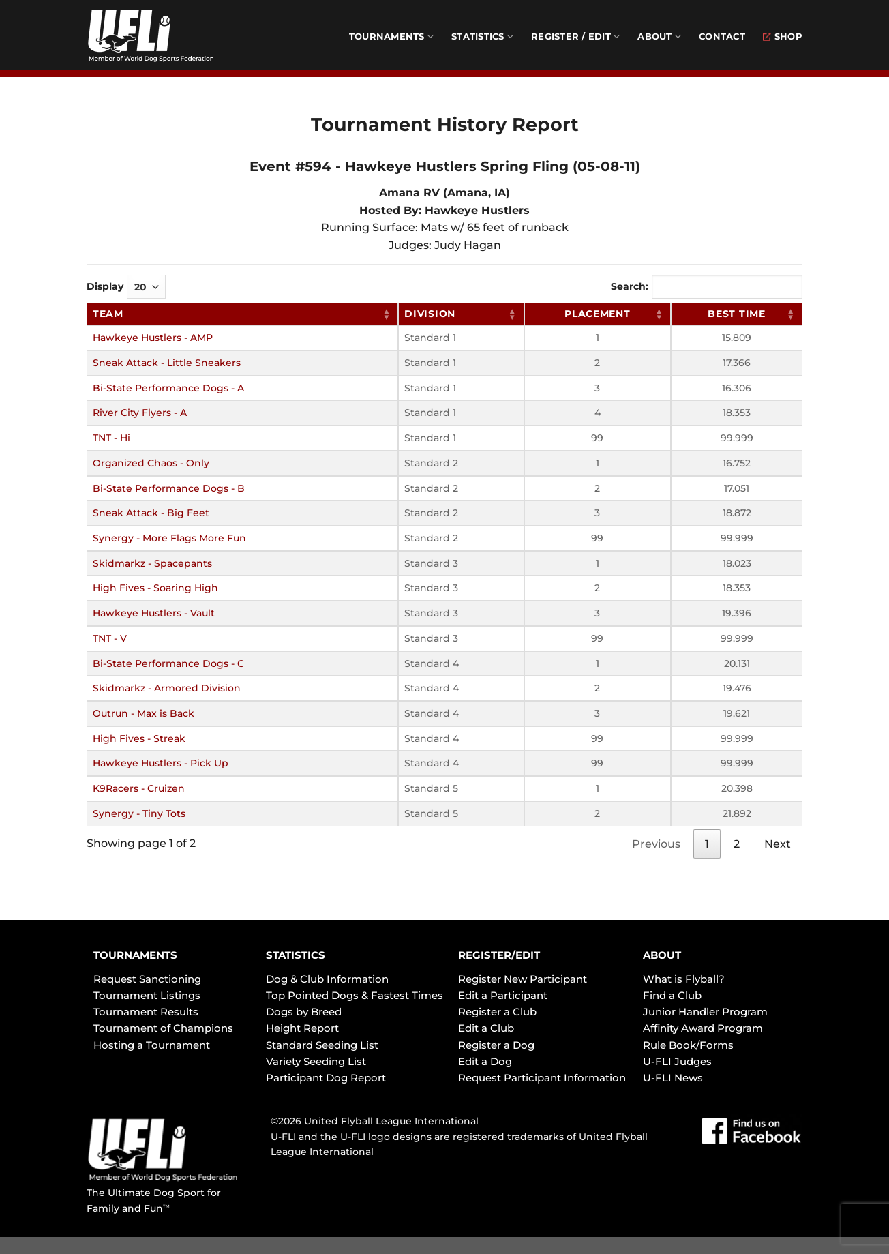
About (659, 36)
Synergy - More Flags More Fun (169, 538)
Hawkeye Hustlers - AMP (153, 337)
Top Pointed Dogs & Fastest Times (354, 995)
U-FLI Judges (677, 1061)
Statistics (482, 36)
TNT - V (110, 638)
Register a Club (497, 1011)
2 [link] (737, 843)
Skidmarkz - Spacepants (152, 563)
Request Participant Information (542, 1077)
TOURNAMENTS (135, 955)
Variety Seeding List (316, 1061)
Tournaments (391, 36)
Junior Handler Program (705, 1011)
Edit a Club (486, 1027)
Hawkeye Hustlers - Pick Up (160, 763)
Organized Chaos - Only (151, 463)
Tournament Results (145, 1011)
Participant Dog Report (326, 1077)
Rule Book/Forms (688, 1045)
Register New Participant (522, 978)
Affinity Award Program (703, 1027)
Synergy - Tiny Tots (139, 813)
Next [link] (777, 843)
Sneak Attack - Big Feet (151, 513)
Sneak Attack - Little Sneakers (167, 363)
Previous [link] (656, 843)
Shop (782, 36)
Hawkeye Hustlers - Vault (154, 613)
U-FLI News (673, 1077)
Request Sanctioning (147, 978)
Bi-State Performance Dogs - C (168, 663)
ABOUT (662, 955)
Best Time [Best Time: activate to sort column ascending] (736, 314)
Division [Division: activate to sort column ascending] (429, 314)
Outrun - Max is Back (143, 713)
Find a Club (672, 995)
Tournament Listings (146, 995)
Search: (706, 287)
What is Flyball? (684, 978)
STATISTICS (295, 955)
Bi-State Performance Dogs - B (169, 488)
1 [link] (707, 843)
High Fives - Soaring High (155, 588)
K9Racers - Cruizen (139, 788)
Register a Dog (496, 1045)
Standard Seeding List (322, 1045)
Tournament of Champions (163, 1027)
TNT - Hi (111, 438)
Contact (722, 36)
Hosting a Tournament (151, 1045)
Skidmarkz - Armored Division (167, 688)
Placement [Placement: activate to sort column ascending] (597, 314)
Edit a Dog (485, 1061)
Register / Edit (575, 36)
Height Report (302, 1027)
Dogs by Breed (304, 1011)
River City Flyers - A (140, 412)
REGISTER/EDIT (499, 955)
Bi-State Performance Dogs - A (168, 388)
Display (126, 287)
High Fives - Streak (139, 738)
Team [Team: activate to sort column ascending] (108, 314)
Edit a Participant (502, 995)
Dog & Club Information (327, 978)
